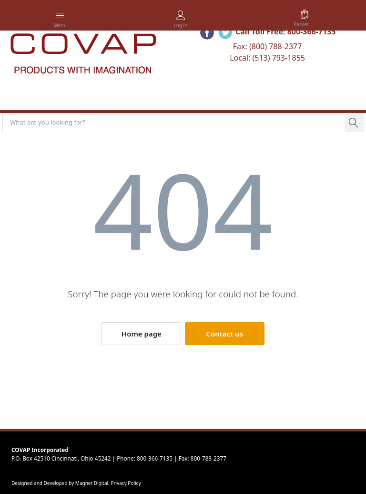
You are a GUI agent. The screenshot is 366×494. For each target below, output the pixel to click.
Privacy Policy (126, 483)
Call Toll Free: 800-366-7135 (285, 31)
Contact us (224, 333)
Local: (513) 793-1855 (267, 58)
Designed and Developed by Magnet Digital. (61, 483)
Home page (142, 333)
